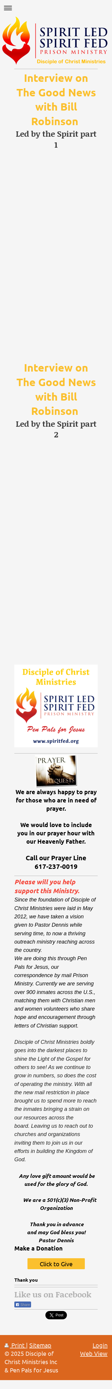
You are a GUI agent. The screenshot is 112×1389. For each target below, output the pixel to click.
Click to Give (56, 1263)
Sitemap (40, 1345)
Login (100, 1345)
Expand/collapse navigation (56, 7)
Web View (94, 1353)
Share (23, 1305)
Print (15, 1345)
